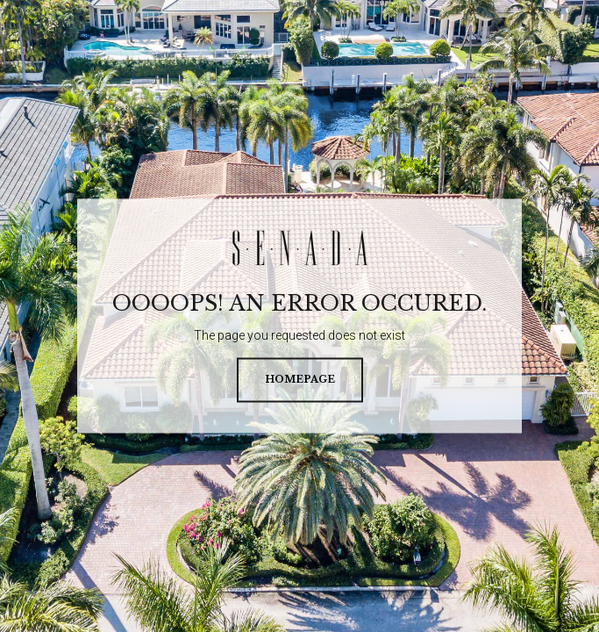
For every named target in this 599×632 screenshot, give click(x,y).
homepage (300, 380)
